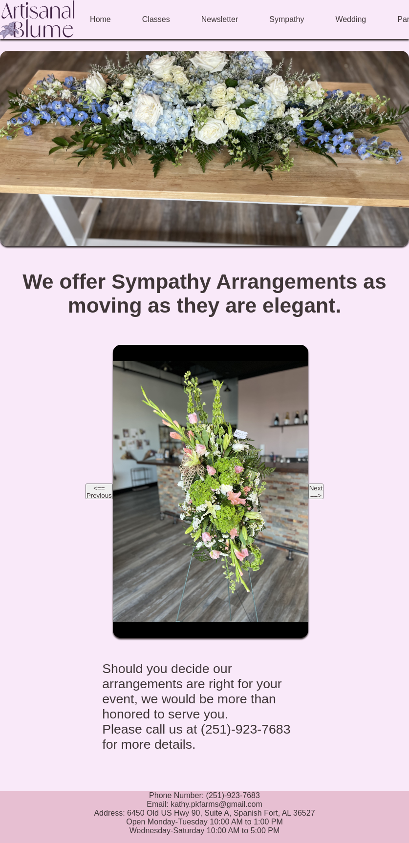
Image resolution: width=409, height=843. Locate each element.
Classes (156, 19)
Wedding (350, 19)
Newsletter (219, 19)
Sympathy (286, 19)
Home (100, 19)
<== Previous (99, 492)
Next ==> (316, 492)
